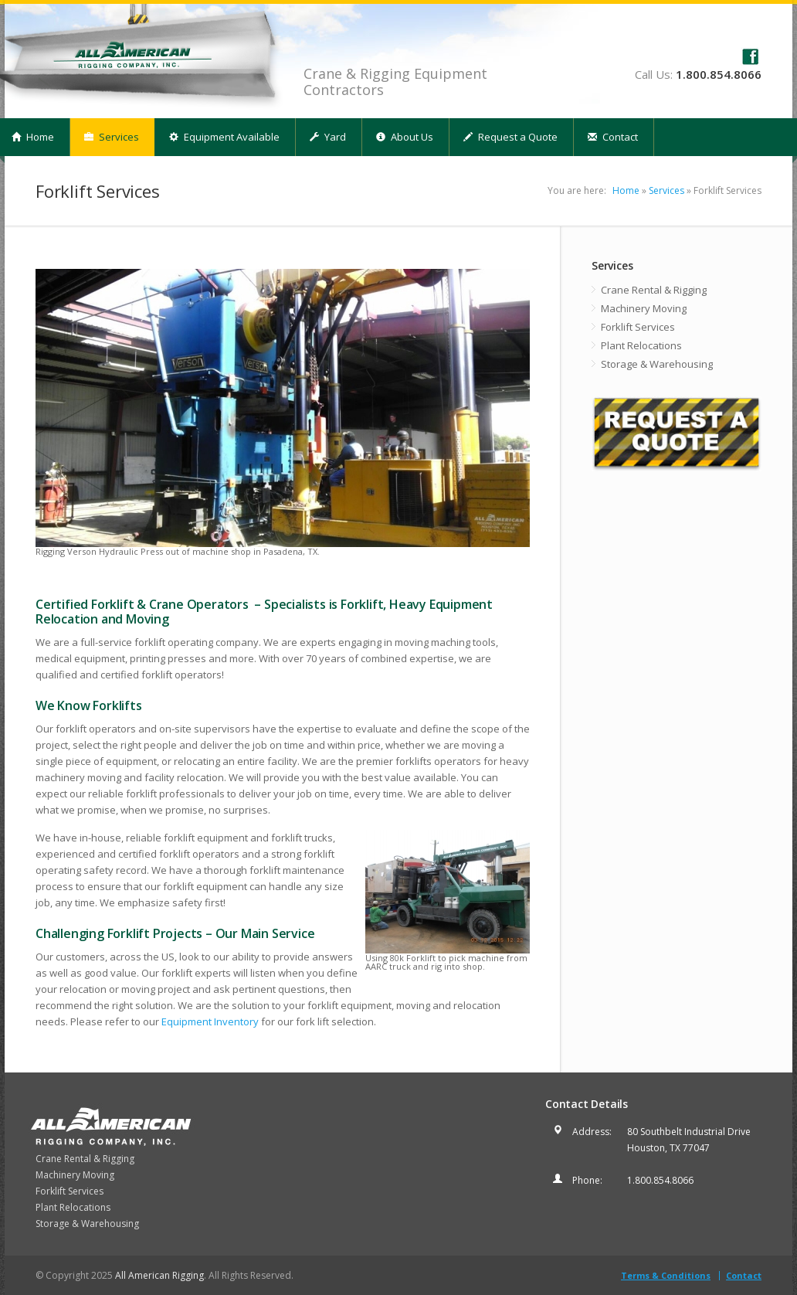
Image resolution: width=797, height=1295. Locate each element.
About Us (404, 137)
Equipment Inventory (210, 1021)
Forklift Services (638, 327)
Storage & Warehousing (657, 364)
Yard (328, 137)
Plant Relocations (641, 345)
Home (625, 190)
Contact (613, 137)
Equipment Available (224, 137)
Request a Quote (510, 137)
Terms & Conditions (666, 1275)
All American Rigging (159, 1275)
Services (111, 137)
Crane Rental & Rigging (654, 290)
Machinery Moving (644, 308)
